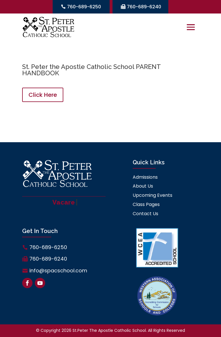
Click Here (42, 95)
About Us (143, 186)
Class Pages (146, 204)
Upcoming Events (152, 195)
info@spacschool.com (58, 270)
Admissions (145, 177)
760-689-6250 (84, 6)
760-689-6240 (144, 6)
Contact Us (145, 213)
